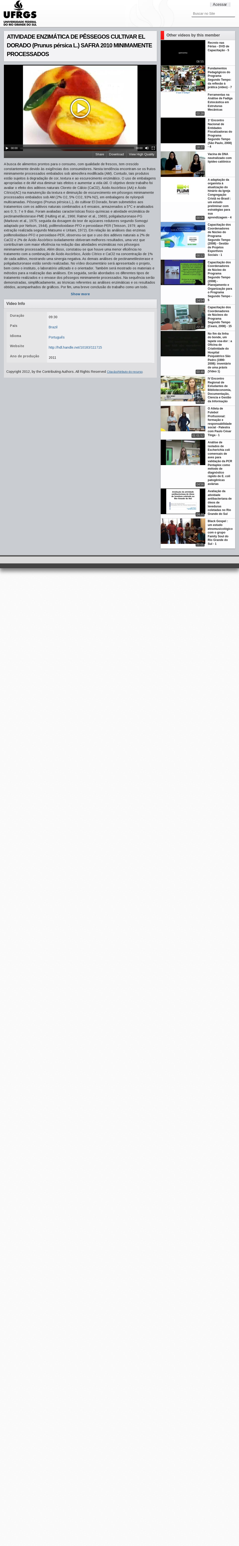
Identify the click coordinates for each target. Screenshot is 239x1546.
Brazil (53, 327)
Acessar (220, 4)
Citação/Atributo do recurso (125, 372)
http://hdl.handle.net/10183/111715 (75, 347)
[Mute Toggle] (147, 148)
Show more (80, 294)
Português (57, 337)
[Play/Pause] (7, 148)
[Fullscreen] (153, 148)
